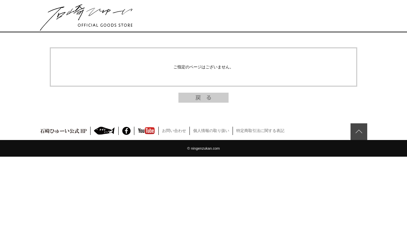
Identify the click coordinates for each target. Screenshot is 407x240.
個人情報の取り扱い (211, 130)
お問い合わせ (174, 130)
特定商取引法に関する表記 (260, 130)
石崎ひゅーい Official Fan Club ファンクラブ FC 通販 (86, 17)
